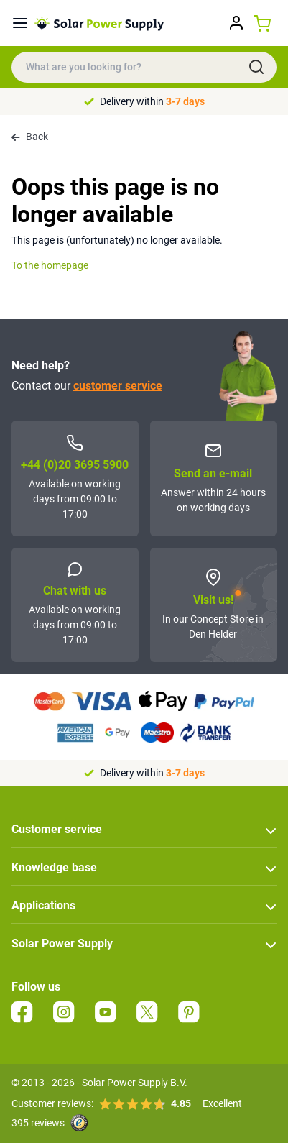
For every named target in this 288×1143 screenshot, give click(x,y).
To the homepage (49, 265)
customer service (117, 386)
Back (29, 136)
